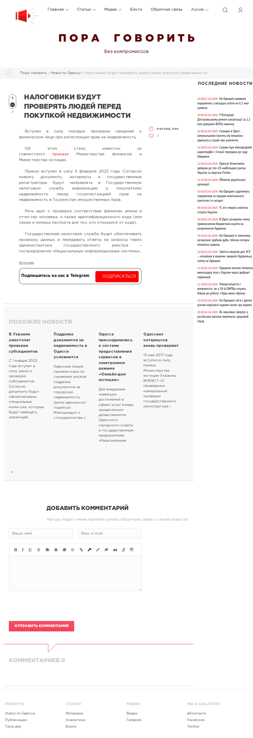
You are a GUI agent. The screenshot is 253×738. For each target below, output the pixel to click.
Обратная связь (167, 9)
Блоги (136, 9)
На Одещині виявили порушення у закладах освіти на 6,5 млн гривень (223, 103)
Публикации (16, 720)
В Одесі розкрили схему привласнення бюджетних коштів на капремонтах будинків (223, 224)
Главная (58, 9)
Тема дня (13, 726)
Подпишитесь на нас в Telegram (55, 276)
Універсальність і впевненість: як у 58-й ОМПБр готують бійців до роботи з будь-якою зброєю (221, 288)
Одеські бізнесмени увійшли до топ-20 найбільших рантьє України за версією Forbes (221, 168)
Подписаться (119, 276)
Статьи (86, 9)
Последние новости (225, 84)
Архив (199, 9)
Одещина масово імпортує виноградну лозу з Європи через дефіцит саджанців (225, 272)
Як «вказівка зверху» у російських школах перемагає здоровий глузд (222, 316)
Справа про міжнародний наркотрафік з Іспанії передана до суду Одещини (224, 152)
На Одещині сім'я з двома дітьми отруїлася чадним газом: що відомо (224, 302)
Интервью (74, 713)
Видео (132, 713)
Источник (26, 262)
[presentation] (47, 606)
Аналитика (75, 720)
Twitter (193, 726)
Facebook (196, 720)
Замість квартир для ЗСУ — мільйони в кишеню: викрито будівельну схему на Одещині (224, 256)
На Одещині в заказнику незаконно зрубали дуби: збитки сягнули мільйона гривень (223, 240)
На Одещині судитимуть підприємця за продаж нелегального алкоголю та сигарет (223, 196)
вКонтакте (196, 713)
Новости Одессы (20, 713)
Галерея (133, 720)
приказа (60, 154)
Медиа (113, 9)
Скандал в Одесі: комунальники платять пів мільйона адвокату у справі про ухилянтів (220, 135)
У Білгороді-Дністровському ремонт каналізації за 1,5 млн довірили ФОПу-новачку (223, 119)
